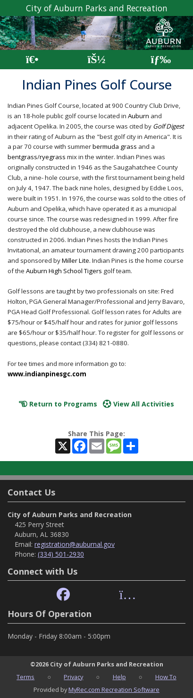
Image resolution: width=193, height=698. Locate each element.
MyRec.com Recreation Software (113, 689)
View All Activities (138, 403)
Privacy (73, 677)
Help (119, 677)
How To (165, 677)
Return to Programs (58, 403)
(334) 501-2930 (61, 554)
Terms (25, 677)
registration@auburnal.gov (74, 544)
